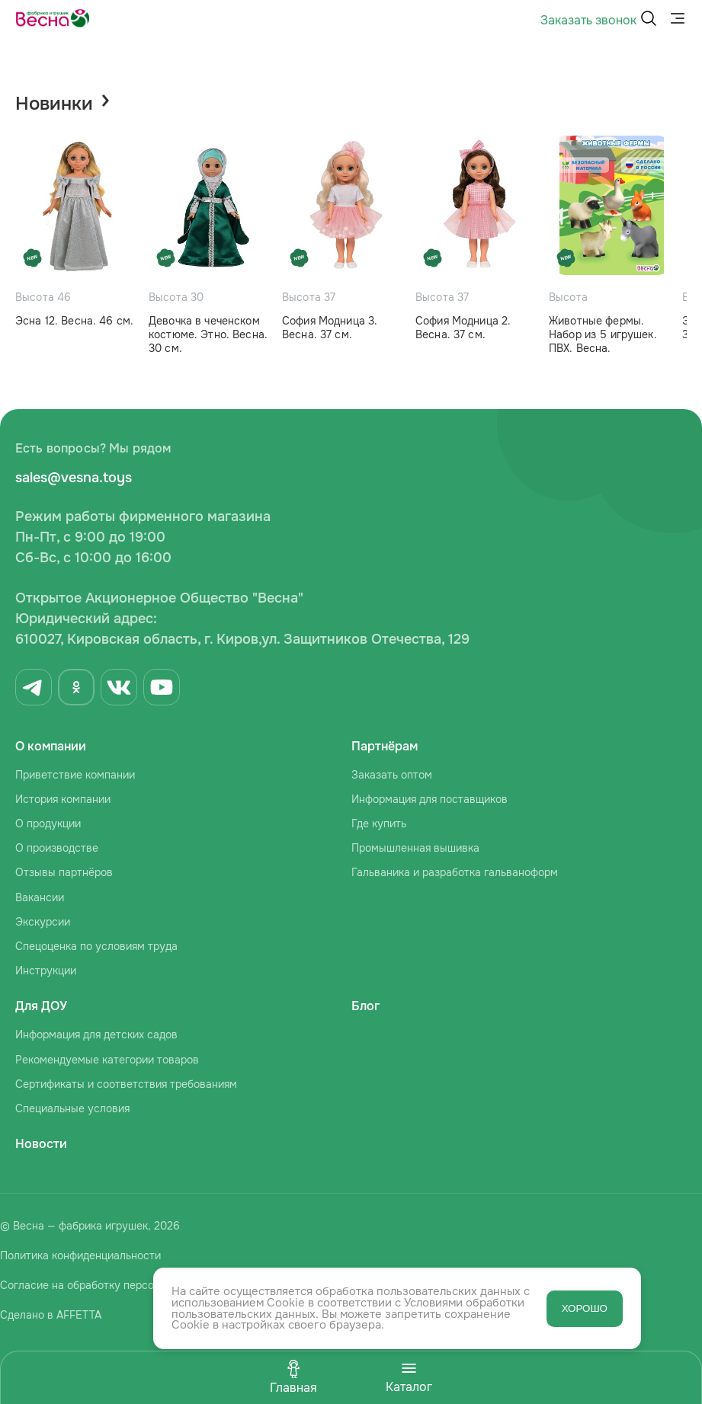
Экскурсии (42, 922)
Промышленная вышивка (415, 848)
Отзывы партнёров (64, 872)
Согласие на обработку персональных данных (118, 1285)
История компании (63, 799)
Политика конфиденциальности (80, 1255)
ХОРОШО (584, 1308)
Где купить (378, 823)
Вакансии (39, 897)
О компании (50, 746)
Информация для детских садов (96, 1034)
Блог (365, 1006)
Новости (41, 1144)
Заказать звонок (588, 20)
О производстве (56, 848)
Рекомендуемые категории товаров (107, 1060)
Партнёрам (384, 746)
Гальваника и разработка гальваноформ (454, 872)
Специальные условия (72, 1108)
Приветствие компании (75, 775)
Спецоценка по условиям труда (96, 946)
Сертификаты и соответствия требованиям (126, 1084)
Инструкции (45, 970)
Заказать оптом (391, 775)
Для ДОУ (41, 1006)
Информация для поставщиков (429, 799)
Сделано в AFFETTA (50, 1315)
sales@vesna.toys (73, 477)
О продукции (48, 823)
